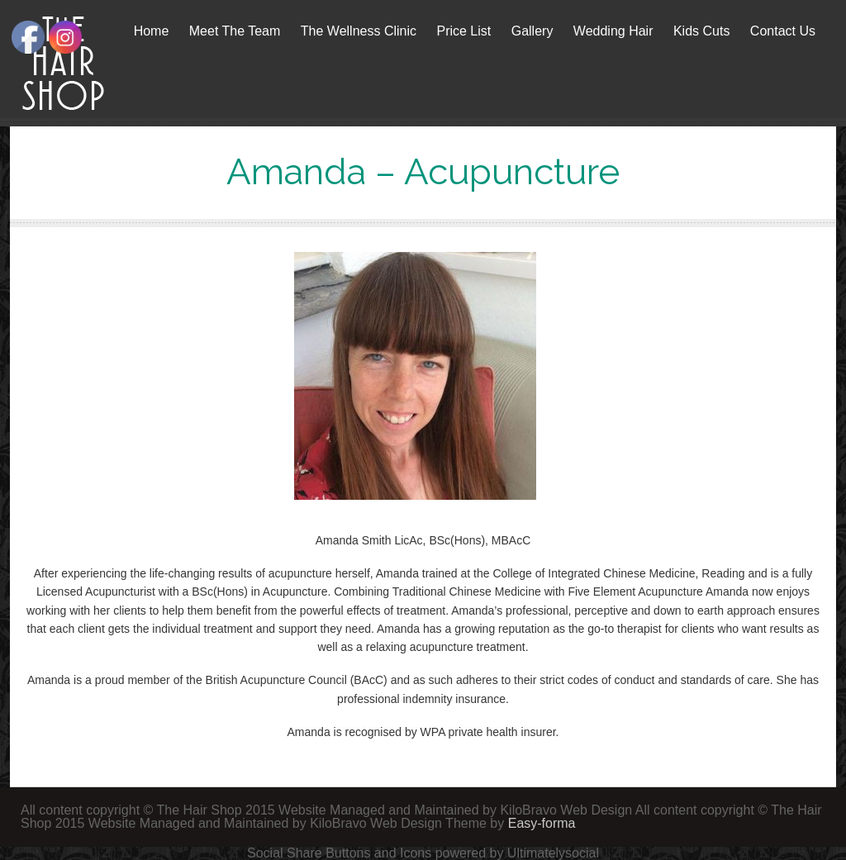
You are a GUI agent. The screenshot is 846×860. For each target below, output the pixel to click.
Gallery (532, 31)
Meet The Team (235, 31)
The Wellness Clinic (358, 31)
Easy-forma (542, 823)
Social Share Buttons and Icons (339, 853)
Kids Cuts (701, 31)
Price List (463, 31)
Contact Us (782, 31)
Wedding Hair (613, 31)
